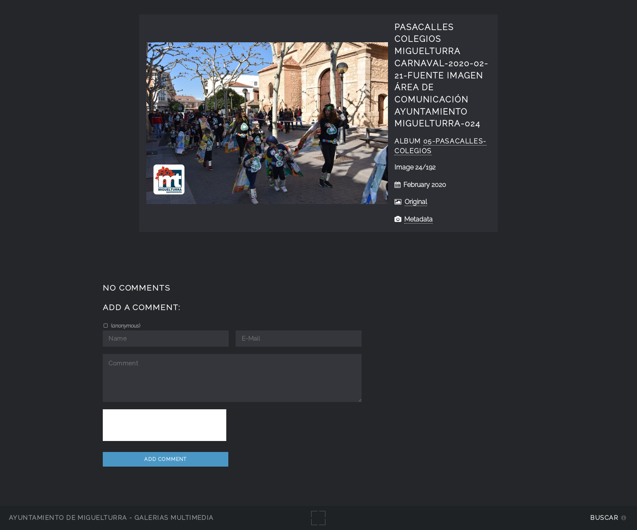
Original (416, 202)
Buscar (604, 517)
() (125, 325)
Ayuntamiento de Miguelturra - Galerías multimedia (111, 517)
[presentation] (164, 425)
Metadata (418, 219)
